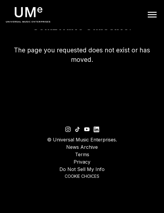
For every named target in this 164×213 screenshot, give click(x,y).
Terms (82, 154)
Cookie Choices (82, 176)
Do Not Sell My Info (82, 169)
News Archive (82, 147)
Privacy (82, 162)
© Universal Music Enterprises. (82, 140)
